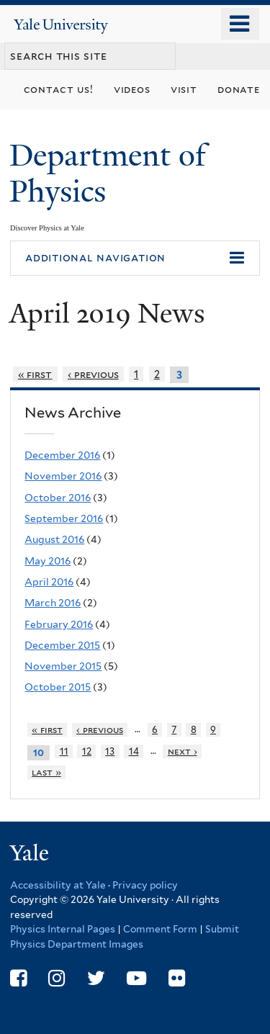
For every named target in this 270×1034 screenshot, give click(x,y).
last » (46, 772)
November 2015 (63, 666)
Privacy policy (145, 885)
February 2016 (58, 624)
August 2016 (54, 539)
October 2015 (57, 687)
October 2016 (57, 497)
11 (64, 751)
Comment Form (160, 929)
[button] (135, 258)
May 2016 (47, 561)
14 (134, 751)
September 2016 (63, 518)
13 (109, 751)
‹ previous (93, 374)
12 (86, 751)
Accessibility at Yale (58, 885)
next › (182, 751)
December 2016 (62, 455)
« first (35, 374)
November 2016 (63, 476)
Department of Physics (107, 173)
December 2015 (62, 645)
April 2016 (48, 582)
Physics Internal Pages (62, 929)
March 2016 (52, 602)
